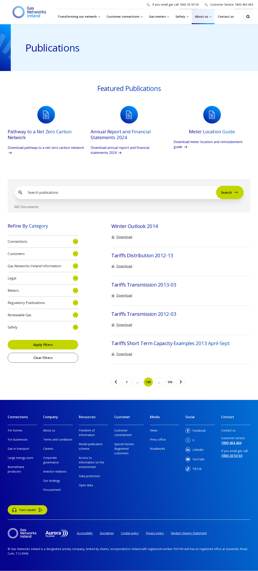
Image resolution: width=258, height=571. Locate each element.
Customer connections (123, 16)
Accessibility (85, 533)
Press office (158, 439)
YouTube (194, 460)
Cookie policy (130, 533)
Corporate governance (51, 460)
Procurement (52, 490)
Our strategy (51, 481)
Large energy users (20, 458)
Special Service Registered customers (124, 448)
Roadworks (157, 449)
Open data (86, 485)
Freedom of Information (87, 432)
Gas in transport (18, 449)
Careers (48, 449)
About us (202, 16)
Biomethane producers (16, 469)
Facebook (195, 431)
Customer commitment (123, 432)
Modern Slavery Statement (189, 533)
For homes (15, 430)
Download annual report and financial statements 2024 (120, 150)
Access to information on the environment (91, 462)
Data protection (89, 476)
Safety (181, 16)
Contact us (226, 16)
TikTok (193, 469)
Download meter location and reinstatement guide (208, 144)
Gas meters (158, 16)
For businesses (18, 439)
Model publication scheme (91, 446)
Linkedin (194, 450)
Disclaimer (107, 533)
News (154, 430)
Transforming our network (77, 16)
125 (149, 383)
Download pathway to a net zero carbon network (46, 150)
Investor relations (55, 471)
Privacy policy (155, 533)
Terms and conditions (57, 439)
